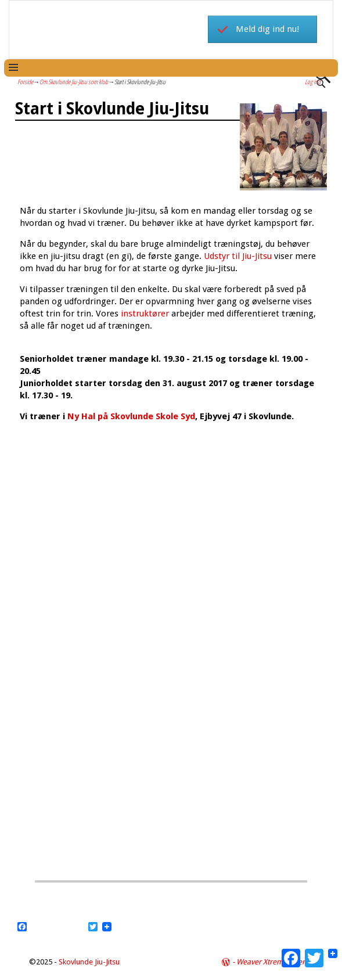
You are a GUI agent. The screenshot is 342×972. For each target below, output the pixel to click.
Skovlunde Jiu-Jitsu (89, 961)
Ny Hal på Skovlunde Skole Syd (130, 416)
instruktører (145, 313)
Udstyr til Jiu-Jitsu (238, 256)
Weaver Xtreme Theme (274, 961)
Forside (25, 81)
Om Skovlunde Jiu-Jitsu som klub (73, 81)
